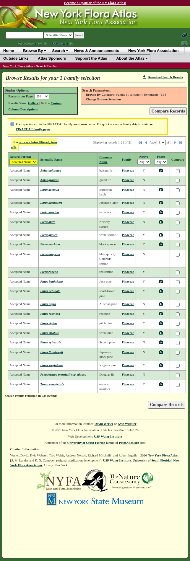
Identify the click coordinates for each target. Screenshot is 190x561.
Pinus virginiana (51, 365)
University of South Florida (86, 442)
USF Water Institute (108, 436)
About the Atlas (130, 58)
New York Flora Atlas (18, 66)
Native (143, 156)
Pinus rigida (48, 323)
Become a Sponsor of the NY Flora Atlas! (95, 3)
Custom (56, 103)
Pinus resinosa (50, 313)
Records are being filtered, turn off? (34, 144)
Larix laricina (49, 212)
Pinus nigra (48, 304)
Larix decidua (49, 189)
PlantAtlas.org (129, 442)
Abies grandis (49, 180)
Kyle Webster (127, 423)
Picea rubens (49, 271)
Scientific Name (51, 159)
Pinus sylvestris (50, 342)
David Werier (104, 423)
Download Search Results (163, 77)
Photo (161, 156)
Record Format (20, 156)
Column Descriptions (23, 109)
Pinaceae (128, 170)
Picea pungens (50, 254)
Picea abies (47, 222)
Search (58, 50)
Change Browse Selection (103, 99)
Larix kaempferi (51, 202)
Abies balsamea (50, 170)
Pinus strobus (49, 333)
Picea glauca (48, 235)
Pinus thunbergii (51, 352)
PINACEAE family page (33, 129)
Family (126, 159)
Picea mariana (50, 244)
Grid (44, 103)
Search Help (62, 43)
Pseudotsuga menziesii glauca (63, 374)
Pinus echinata (50, 291)
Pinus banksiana (51, 281)
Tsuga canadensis (52, 384)
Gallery (33, 103)
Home (8, 50)
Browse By (33, 50)
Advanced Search (32, 43)
